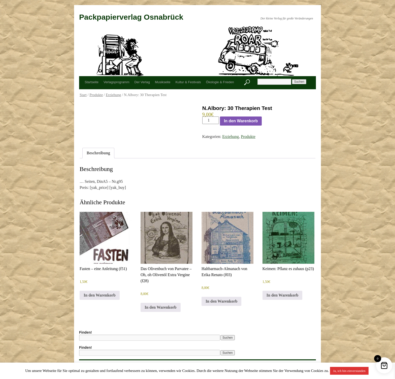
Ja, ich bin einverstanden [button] (349, 371)
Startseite (91, 82)
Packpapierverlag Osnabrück (131, 17)
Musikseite (162, 82)
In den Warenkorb (241, 121)
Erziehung (113, 95)
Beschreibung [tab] (98, 153)
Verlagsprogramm (116, 82)
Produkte (96, 95)
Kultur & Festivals (188, 82)
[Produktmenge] (210, 120)
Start (83, 95)
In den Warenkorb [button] (100, 295)
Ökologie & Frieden (220, 82)
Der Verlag (142, 82)
